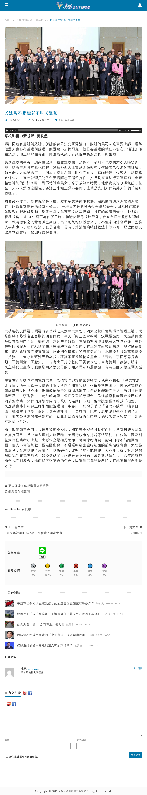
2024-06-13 (33, 669)
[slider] (68, 130)
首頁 (7, 20)
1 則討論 (11, 657)
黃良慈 (46, 120)
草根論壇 (27, 20)
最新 (18, 20)
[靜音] (129, 130)
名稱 (7, 740)
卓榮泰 (84, 325)
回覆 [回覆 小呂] (138, 668)
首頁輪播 (38, 20)
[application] (73, 130)
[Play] (7, 130)
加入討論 (13, 693)
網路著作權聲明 (19, 491)
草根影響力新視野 (36, 485)
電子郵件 (81, 740)
